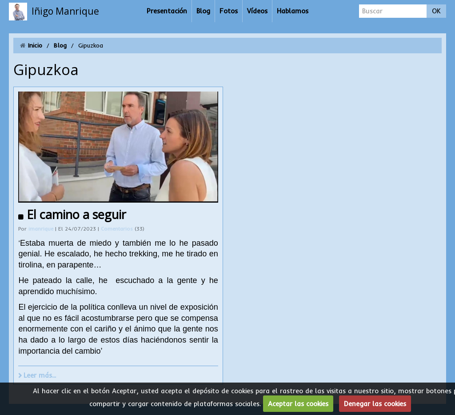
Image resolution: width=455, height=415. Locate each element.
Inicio (35, 45)
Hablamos (292, 11)
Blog (203, 11)
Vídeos (257, 11)
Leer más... (40, 375)
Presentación (167, 11)
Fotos (229, 11)
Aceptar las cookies (298, 403)
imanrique (40, 229)
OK (436, 11)
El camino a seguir (76, 214)
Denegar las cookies (375, 403)
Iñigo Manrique (65, 11)
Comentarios (118, 229)
